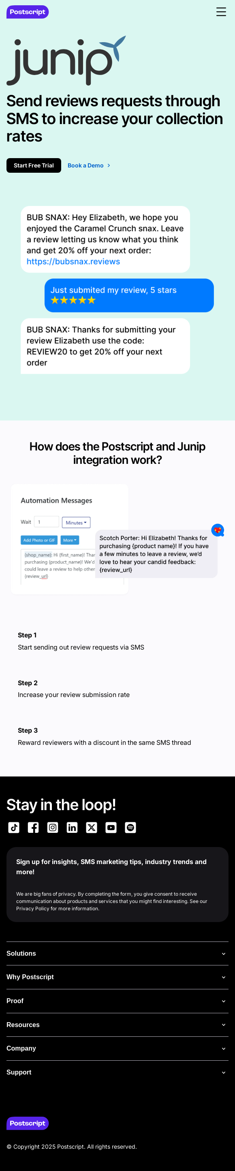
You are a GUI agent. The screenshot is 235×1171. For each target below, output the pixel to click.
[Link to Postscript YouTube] (111, 828)
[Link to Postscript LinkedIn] (72, 828)
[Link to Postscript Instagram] (52, 828)
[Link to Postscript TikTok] (13, 828)
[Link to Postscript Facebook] (33, 828)
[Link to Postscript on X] (91, 828)
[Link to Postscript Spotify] (130, 828)
